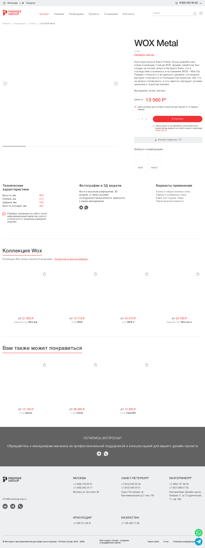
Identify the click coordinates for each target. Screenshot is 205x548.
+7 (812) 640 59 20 (131, 484)
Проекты (94, 14)
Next (115, 83)
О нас (166, 542)
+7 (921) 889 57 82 (179, 488)
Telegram (30, 3)
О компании (111, 14)
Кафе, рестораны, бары (170, 198)
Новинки (59, 14)
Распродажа (76, 14)
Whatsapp (12, 3)
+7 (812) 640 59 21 (131, 488)
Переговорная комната (169, 201)
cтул (128, 322)
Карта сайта (153, 542)
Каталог (44, 14)
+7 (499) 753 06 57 (82, 484)
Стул (76, 322)
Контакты (128, 14)
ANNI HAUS (160, 130)
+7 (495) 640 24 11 (82, 488)
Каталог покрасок (168, 140)
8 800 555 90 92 (188, 3)
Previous (5, 83)
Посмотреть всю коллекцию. (71, 259)
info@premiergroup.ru (15, 499)
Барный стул (25, 322)
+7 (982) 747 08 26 (179, 484)
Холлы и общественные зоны (173, 192)
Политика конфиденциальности (187, 542)
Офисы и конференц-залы (171, 195)
